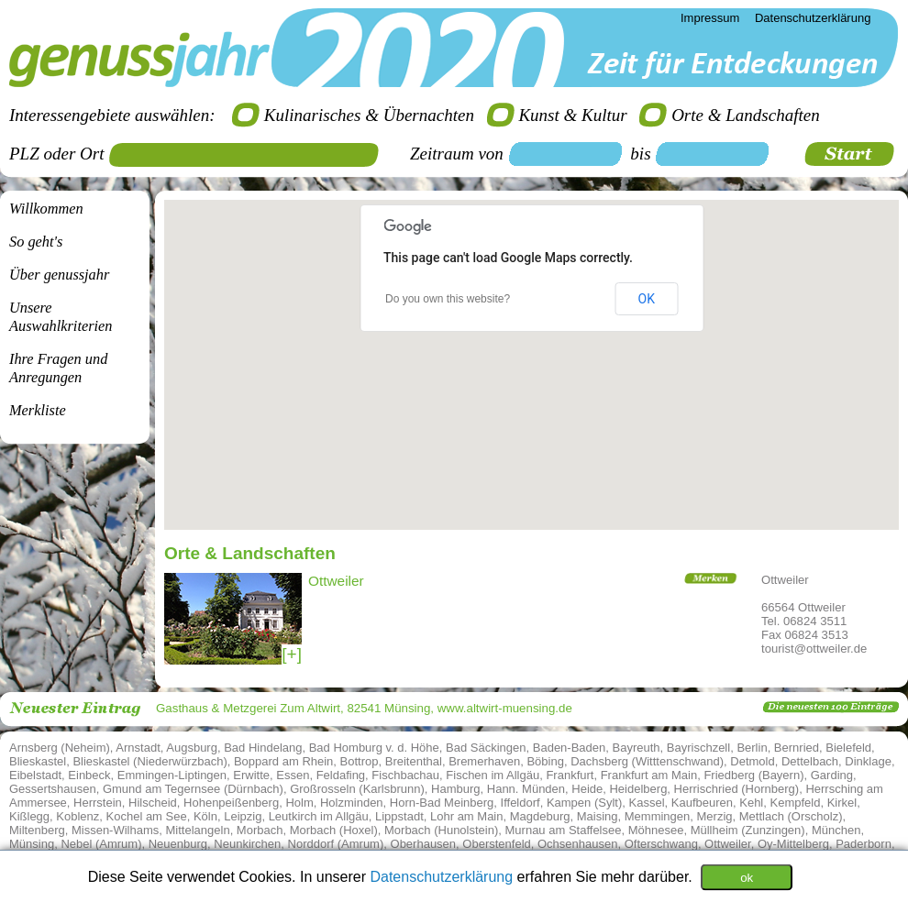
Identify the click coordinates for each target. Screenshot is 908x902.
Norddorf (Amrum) (336, 844)
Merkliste (37, 410)
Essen (292, 775)
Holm (299, 802)
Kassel (647, 802)
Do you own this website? (447, 298)
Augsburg (191, 747)
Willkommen (46, 208)
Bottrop (359, 761)
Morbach (260, 830)
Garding (832, 775)
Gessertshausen (52, 789)
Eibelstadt (35, 775)
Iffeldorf (520, 802)
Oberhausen (424, 844)
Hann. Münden (526, 789)
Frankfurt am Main (649, 775)
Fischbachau (405, 775)
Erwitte (251, 775)
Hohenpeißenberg (231, 802)
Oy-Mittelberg (793, 844)
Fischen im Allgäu (492, 775)
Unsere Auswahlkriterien (60, 317)
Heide (587, 789)
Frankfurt (569, 775)
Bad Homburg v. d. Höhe (374, 747)
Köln (205, 816)
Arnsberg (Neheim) (59, 747)
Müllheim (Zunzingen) (748, 830)
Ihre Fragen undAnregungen (58, 368)
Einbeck (89, 775)
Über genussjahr (59, 274)
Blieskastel (37, 761)
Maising (597, 816)
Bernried (796, 747)
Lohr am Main (466, 816)
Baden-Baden (569, 747)
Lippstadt (399, 816)
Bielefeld (848, 747)
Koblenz (77, 816)
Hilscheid (152, 802)
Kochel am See (146, 816)
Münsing (31, 844)
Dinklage (868, 761)
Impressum (710, 18)
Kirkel (842, 802)
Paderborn (863, 844)
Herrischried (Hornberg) (737, 789)
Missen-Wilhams (115, 830)
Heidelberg (638, 789)
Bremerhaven (484, 761)
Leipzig (242, 816)
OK (646, 299)
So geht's (35, 241)
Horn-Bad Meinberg (441, 802)
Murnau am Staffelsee (563, 830)
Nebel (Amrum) (101, 844)
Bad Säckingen (486, 747)
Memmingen (658, 816)
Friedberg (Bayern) (753, 775)
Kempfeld (795, 802)
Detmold (752, 761)
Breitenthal (413, 761)
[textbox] (250, 155)
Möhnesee (656, 830)
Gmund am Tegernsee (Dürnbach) (193, 789)
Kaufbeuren (702, 802)
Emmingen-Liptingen (172, 775)
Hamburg (455, 789)
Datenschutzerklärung (443, 876)
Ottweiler (727, 844)
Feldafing (340, 775)
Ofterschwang (661, 844)
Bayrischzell (698, 747)
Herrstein (97, 802)
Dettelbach (809, 761)
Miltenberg (37, 830)
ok (746, 877)
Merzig (715, 816)
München (836, 830)
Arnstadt (138, 747)
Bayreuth (636, 747)
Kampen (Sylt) (584, 802)
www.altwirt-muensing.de (504, 708)
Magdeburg (540, 816)
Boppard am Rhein (283, 761)
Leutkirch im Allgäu (319, 816)
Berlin (751, 747)
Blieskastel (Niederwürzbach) (149, 761)
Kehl (751, 802)
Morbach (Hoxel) (334, 830)
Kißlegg (29, 816)
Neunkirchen (247, 844)
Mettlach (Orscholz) (791, 816)
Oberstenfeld (496, 844)
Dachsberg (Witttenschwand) (647, 761)
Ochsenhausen (577, 844)
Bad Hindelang (263, 747)
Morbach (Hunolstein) (441, 830)
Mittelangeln (198, 830)
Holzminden (351, 802)
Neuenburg (178, 844)
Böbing (544, 761)
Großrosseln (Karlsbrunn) (357, 789)
